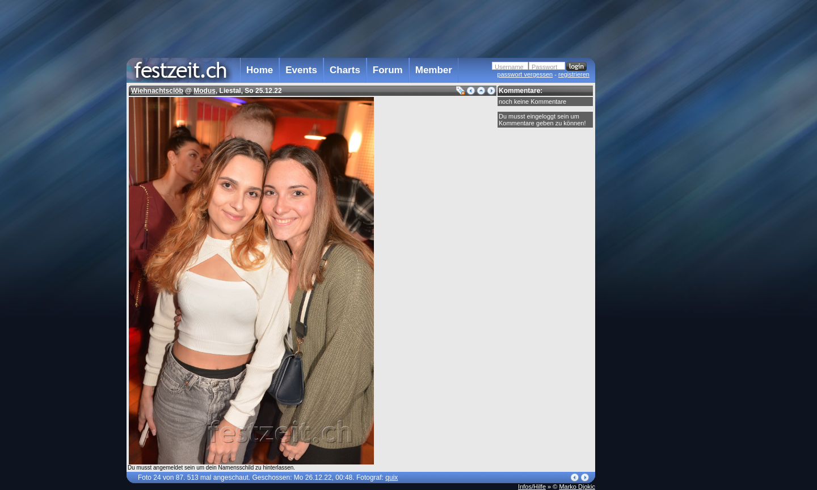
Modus (204, 91)
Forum (388, 70)
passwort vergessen (525, 74)
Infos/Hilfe (532, 486)
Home (259, 70)
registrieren (573, 74)
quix (391, 477)
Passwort (544, 67)
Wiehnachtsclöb (157, 91)
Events (301, 70)
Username (509, 67)
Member (433, 70)
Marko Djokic (577, 486)
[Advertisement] (645, 228)
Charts (345, 70)
